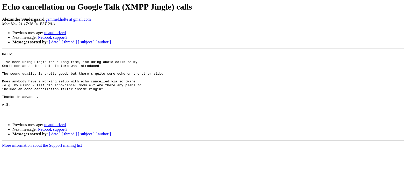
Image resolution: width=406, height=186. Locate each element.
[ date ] (55, 42)
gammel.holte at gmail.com (68, 19)
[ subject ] (86, 42)
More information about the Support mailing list (42, 158)
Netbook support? (52, 37)
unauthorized (55, 32)
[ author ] (103, 42)
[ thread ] (69, 42)
